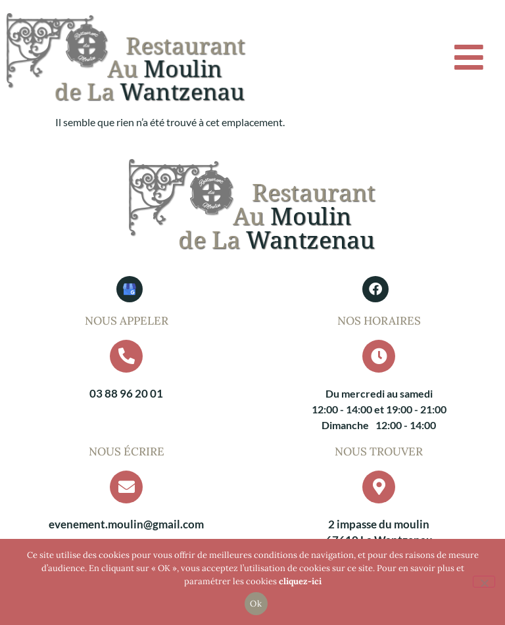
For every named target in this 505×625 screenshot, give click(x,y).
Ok (256, 603)
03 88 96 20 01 (126, 393)
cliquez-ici (300, 581)
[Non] (484, 582)
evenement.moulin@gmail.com (126, 524)
